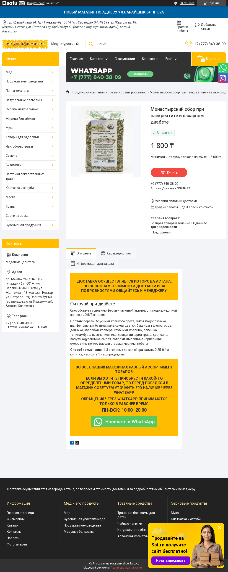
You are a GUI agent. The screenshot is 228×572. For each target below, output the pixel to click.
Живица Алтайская (20, 118)
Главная (76, 59)
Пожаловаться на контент (128, 567)
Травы (113, 92)
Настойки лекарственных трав (25, 176)
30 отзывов (187, 3)
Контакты (150, 59)
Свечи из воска (17, 215)
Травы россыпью (133, 92)
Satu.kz (134, 563)
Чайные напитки (129, 523)
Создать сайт (35, 3)
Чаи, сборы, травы (19, 146)
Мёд (67, 513)
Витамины (13, 165)
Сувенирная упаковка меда (84, 519)
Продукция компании (89, 92)
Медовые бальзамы (79, 531)
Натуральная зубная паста (137, 530)
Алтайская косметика (133, 536)
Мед (9, 72)
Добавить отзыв (208, 27)
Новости (13, 538)
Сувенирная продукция (23, 225)
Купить (172, 172)
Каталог (96, 59)
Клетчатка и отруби (186, 519)
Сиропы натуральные (22, 109)
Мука (9, 128)
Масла (11, 197)
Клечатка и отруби (20, 188)
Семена (11, 155)
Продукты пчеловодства (24, 81)
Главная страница (20, 513)
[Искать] (91, 44)
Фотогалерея (17, 544)
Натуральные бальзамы (24, 100)
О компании (125, 59)
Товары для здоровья (22, 137)
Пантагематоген (18, 91)
